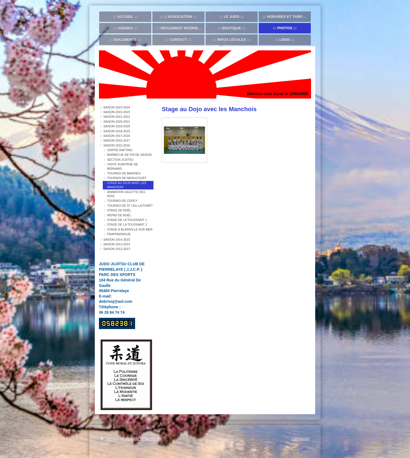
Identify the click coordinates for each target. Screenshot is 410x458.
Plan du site (152, 438)
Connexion (300, 438)
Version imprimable (120, 438)
